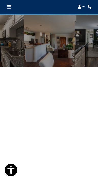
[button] (81, 7)
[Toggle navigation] (9, 7)
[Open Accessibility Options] (11, 171)
